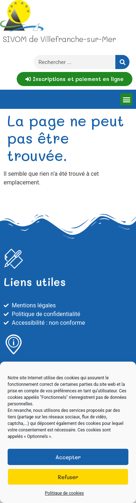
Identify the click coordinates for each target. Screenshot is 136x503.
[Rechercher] (122, 62)
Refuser (68, 477)
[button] (126, 99)
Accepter (68, 457)
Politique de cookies (64, 493)
